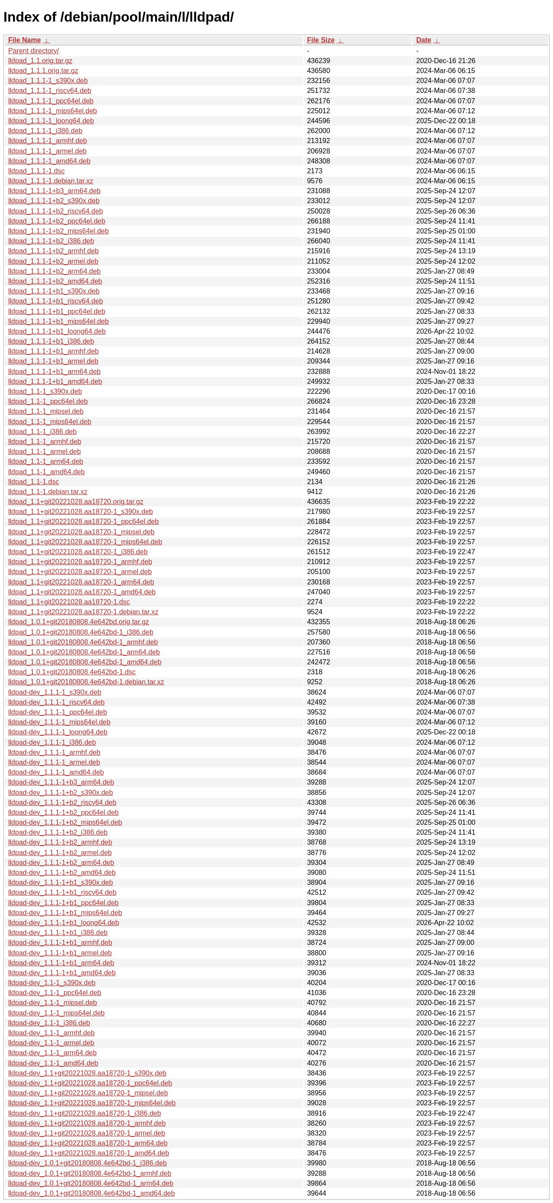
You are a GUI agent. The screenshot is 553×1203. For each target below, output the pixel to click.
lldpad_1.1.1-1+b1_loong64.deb (57, 331)
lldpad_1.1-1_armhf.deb (44, 441)
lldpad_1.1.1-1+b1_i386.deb (51, 341)
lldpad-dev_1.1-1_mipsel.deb (52, 1002)
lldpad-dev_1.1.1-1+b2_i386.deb (58, 832)
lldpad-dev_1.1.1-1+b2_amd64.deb (62, 872)
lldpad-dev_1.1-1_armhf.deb (51, 1033)
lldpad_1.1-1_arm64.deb (45, 461)
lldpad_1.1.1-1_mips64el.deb (52, 111)
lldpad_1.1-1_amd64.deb (46, 471)
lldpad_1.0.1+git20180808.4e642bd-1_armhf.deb (83, 642)
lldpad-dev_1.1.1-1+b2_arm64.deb (61, 862)
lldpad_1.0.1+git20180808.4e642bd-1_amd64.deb (85, 662)
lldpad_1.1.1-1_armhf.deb (47, 140)
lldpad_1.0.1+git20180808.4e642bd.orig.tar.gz (78, 621)
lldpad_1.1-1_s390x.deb (45, 391)
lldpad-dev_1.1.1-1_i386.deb (52, 742)
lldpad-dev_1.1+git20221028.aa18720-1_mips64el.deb (91, 1103)
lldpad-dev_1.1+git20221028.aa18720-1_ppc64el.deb (90, 1083)
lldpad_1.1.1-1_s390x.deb (48, 80)
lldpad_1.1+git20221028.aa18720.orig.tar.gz (75, 501)
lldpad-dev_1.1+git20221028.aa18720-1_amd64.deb (88, 1153)
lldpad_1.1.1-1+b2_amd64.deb (55, 281)
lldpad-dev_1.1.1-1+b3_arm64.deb (61, 782)
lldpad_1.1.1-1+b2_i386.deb (51, 241)
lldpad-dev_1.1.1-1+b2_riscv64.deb (62, 802)
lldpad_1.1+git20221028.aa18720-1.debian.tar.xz (83, 612)
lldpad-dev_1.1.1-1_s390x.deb (54, 692)
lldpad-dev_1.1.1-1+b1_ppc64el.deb (63, 902)
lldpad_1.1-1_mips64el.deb (49, 421)
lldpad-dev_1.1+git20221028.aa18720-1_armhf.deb (86, 1123)
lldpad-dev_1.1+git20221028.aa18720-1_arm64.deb (88, 1143)
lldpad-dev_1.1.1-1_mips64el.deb (59, 722)
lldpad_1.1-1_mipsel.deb (45, 411)
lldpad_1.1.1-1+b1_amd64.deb (55, 381)
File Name (24, 40)
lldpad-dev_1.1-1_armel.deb (51, 1043)
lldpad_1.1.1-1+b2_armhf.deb (53, 251)
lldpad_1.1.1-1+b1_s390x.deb (53, 291)
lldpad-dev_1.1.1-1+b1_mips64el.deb (65, 912)
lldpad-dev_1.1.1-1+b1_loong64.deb (63, 922)
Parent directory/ (33, 50)
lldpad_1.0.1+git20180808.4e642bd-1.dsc (72, 672)
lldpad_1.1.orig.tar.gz (40, 60)
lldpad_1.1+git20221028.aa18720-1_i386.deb (78, 551)
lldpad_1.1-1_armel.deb (44, 451)
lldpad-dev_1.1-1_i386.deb (49, 1023)
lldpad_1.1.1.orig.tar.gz (43, 70)
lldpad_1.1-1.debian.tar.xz (47, 491)
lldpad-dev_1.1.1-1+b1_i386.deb (58, 932)
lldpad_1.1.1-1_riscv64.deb (49, 90)
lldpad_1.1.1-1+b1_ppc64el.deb (56, 311)
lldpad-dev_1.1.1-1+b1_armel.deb (60, 953)
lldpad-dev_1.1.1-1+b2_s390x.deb (60, 792)
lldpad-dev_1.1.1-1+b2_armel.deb (60, 852)
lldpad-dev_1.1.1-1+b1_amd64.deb (62, 972)
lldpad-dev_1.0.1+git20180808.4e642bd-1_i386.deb (87, 1163)
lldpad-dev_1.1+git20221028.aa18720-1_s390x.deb (87, 1073)
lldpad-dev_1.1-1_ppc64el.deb (54, 992)
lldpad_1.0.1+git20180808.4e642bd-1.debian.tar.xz (86, 682)
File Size (321, 40)
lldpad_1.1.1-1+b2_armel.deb (53, 261)
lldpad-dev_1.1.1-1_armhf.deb (54, 752)
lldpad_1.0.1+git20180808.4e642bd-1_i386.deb (80, 632)
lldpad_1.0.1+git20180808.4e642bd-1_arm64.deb (84, 652)
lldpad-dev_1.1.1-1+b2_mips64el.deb (65, 822)
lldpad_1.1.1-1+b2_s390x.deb (53, 200)
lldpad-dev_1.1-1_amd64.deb (53, 1063)
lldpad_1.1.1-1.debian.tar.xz (50, 181)
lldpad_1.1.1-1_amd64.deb (49, 161)
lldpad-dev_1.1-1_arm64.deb (52, 1052)
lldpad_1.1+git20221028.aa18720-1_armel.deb (80, 571)
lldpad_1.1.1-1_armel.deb (47, 151)
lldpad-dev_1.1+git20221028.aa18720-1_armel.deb (86, 1133)
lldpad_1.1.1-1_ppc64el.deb (51, 101)
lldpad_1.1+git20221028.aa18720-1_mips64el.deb (85, 542)
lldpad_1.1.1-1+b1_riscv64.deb (55, 301)
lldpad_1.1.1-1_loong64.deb (51, 120)
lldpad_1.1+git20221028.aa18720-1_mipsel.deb (81, 532)
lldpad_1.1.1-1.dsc (36, 171)
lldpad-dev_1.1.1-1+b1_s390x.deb (60, 882)
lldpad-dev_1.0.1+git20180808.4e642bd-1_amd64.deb (91, 1193)
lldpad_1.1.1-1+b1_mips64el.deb (58, 321)
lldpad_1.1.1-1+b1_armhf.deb (53, 351)
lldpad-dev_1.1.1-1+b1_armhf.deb (60, 942)
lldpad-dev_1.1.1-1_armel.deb (54, 762)
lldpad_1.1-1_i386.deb (42, 431)
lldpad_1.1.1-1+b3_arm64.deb (54, 191)
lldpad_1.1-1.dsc (33, 481)
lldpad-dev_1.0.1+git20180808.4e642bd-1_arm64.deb (90, 1183)
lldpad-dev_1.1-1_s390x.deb (51, 982)
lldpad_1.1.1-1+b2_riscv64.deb (55, 211)
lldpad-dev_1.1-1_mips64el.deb (56, 1013)
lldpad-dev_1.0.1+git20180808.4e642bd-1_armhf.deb (90, 1173)
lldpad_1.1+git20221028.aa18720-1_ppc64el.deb (83, 521)
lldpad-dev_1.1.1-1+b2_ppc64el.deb (63, 812)
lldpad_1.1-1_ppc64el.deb (48, 401)
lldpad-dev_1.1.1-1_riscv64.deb (56, 702)
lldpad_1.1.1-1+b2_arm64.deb (54, 271)
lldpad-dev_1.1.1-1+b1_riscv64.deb (62, 892)
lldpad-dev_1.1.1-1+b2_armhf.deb (60, 842)
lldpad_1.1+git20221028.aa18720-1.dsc (69, 602)
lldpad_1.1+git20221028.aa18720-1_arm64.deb (81, 582)
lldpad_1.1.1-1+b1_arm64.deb (54, 371)
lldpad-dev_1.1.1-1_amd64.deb (56, 772)
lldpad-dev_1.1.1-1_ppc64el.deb (57, 712)
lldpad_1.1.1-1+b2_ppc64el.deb (56, 221)
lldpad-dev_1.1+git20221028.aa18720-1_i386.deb (84, 1113)
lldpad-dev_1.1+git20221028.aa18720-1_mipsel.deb (88, 1093)
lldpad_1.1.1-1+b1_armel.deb (53, 361)
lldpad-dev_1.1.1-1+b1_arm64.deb (61, 963)
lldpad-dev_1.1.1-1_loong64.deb (58, 732)
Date (423, 40)
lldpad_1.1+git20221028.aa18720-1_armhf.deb (80, 561)
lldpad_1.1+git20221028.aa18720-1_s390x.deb (80, 511)
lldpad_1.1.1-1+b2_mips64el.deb (58, 231)
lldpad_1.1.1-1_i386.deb (45, 130)
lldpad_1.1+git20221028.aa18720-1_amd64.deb (82, 592)
